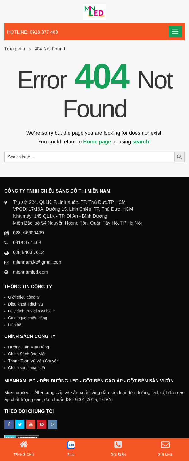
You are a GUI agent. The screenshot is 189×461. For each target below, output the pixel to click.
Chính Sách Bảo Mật (27, 354)
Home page (97, 142)
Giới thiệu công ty (24, 297)
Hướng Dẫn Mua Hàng (28, 347)
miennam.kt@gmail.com (38, 262)
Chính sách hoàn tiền (27, 367)
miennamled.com (30, 272)
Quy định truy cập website (31, 311)
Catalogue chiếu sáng (27, 318)
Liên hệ (14, 324)
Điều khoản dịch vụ (25, 304)
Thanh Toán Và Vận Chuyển (33, 360)
